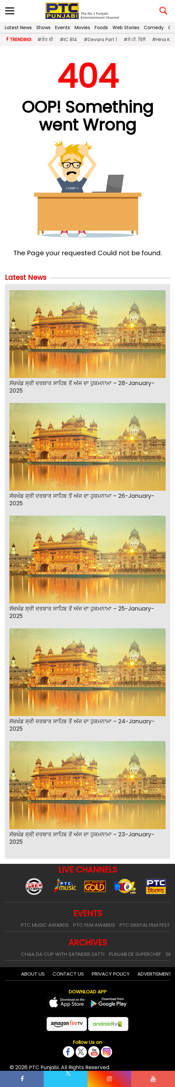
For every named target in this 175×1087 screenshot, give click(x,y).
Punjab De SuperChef (135, 954)
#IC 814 (68, 39)
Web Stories (125, 27)
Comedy (154, 27)
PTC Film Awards (94, 924)
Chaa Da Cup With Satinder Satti (62, 954)
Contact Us (68, 973)
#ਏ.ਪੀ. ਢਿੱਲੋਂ (134, 39)
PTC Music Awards (45, 924)
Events (62, 27)
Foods (101, 27)
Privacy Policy (111, 973)
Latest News (18, 27)
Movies (82, 27)
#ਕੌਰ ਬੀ (45, 39)
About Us (33, 973)
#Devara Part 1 (100, 39)
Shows (43, 27)
